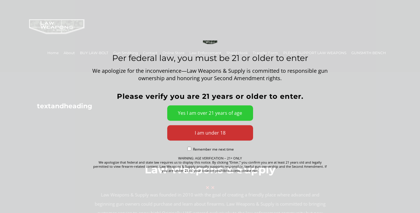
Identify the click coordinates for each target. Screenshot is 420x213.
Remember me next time (210, 149)
